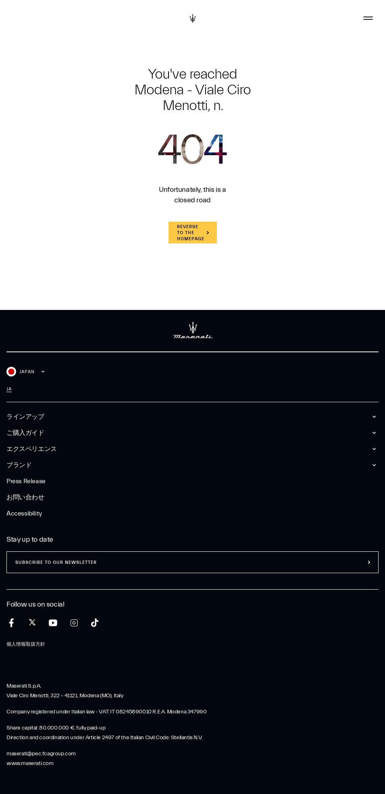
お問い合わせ (25, 497)
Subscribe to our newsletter (56, 562)
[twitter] (32, 622)
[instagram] (74, 623)
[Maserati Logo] (192, 18)
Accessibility (24, 513)
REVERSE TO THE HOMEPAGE (190, 232)
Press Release (26, 481)
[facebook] (11, 623)
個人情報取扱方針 (25, 644)
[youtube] (53, 623)
